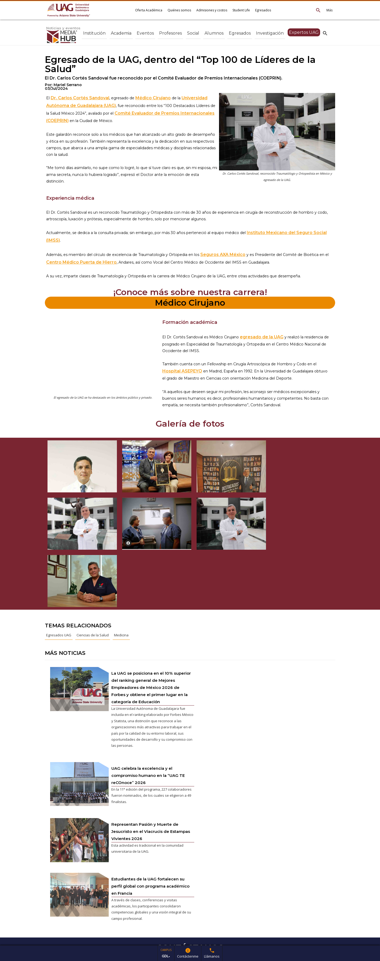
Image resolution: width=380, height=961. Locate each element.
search (325, 33)
